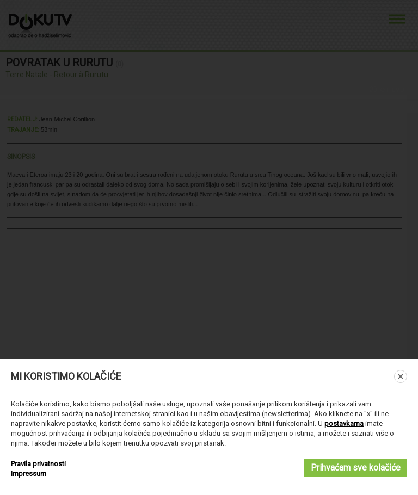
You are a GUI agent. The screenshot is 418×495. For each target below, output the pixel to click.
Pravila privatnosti (38, 464)
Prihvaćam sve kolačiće (356, 467)
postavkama (344, 423)
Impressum (28, 473)
